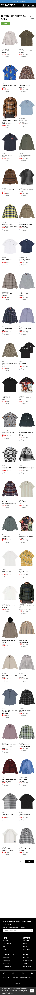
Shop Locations (27, 966)
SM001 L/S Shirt (10, 40)
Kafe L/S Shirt (27, 665)
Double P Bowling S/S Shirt (10, 595)
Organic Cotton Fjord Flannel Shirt (10, 111)
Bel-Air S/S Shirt (10, 457)
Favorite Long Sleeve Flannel (27, 457)
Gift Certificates (7, 943)
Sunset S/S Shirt (27, 561)
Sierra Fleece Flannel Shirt (27, 214)
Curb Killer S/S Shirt (10, 145)
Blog (4, 946)
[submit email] (31, 930)
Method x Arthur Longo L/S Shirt (27, 423)
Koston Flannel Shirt (10, 214)
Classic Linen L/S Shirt (27, 145)
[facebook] (31, 973)
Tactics (8, 5)
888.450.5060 (26, 957)
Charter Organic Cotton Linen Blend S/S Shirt (10, 700)
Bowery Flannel (10, 491)
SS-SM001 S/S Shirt (27, 249)
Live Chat (25, 963)
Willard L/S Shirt (27, 630)
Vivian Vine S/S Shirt (10, 561)
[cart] (28, 5)
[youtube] (22, 973)
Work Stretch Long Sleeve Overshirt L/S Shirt (10, 735)
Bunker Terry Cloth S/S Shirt (27, 40)
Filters (6, 23)
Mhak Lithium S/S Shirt (10, 422)
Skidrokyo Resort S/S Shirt (10, 75)
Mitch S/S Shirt (27, 110)
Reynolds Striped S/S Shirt (27, 179)
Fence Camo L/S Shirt (27, 75)
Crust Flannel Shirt (10, 318)
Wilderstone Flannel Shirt (27, 838)
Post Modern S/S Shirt (27, 387)
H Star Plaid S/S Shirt (10, 804)
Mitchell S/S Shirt (10, 387)
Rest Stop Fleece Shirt (10, 179)
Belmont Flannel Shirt (10, 283)
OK (32, 991)
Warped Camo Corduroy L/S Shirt (10, 353)
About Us (5, 940)
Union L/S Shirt (10, 526)
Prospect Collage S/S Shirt (27, 526)
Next (29, 861)
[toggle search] (24, 5)
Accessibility (15, 977)
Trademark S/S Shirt (10, 249)
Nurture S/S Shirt (27, 491)
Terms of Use (23, 977)
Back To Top (18, 983)
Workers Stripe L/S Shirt (27, 318)
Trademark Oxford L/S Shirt (10, 665)
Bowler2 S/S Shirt (10, 838)
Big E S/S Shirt (27, 353)
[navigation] (18, 861)
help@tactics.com (27, 960)
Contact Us (25, 943)
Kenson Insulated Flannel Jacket (10, 631)
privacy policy (9, 993)
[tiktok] (13, 973)
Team (4, 949)
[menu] (33, 5)
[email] (18, 930)
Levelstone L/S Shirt (27, 283)
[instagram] (4, 973)
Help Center (26, 940)
